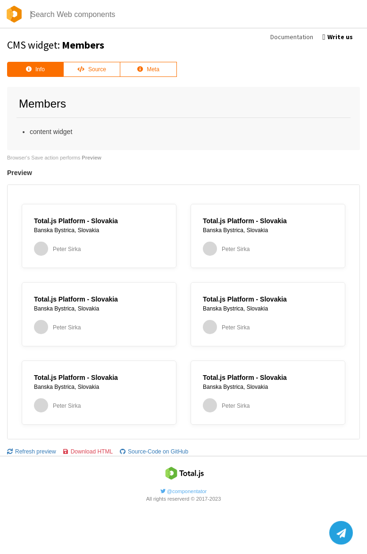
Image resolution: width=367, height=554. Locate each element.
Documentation (291, 37)
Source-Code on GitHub (154, 451)
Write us (338, 37)
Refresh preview (31, 451)
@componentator (183, 491)
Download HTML (88, 451)
